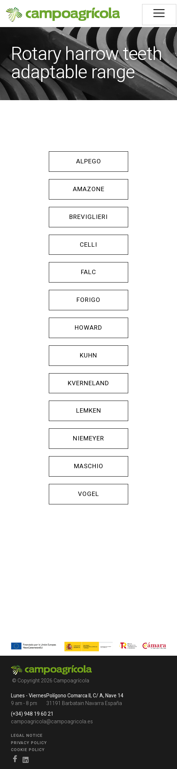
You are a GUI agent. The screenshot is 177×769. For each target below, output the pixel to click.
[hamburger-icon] (159, 14)
